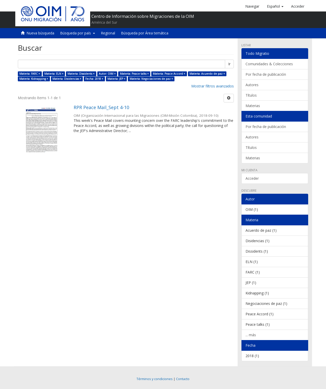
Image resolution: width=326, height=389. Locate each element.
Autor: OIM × (107, 73)
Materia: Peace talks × (134, 73)
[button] (275, 6)
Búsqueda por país (77, 33)
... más (251, 334)
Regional (108, 33)
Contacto (182, 379)
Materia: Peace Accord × (169, 73)
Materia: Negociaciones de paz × (151, 79)
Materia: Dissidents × (80, 73)
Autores (252, 84)
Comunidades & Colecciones (269, 63)
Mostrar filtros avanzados (212, 86)
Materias (253, 105)
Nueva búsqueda (40, 33)
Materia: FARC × (29, 73)
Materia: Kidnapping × (33, 79)
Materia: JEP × (116, 79)
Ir (229, 63)
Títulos (251, 95)
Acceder (252, 178)
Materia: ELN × (53, 73)
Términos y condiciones (155, 379)
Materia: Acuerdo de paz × (207, 73)
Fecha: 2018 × (94, 79)
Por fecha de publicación (266, 74)
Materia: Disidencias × (66, 79)
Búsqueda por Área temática (144, 33)
